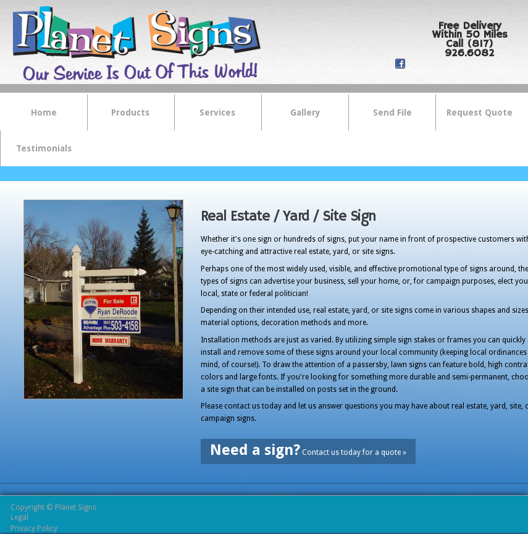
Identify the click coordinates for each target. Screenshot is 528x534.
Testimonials (44, 148)
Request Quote (479, 112)
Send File (392, 112)
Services (211, 113)
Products (124, 113)
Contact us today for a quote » (308, 450)
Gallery (305, 112)
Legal (19, 517)
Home (44, 112)
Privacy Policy (33, 528)
